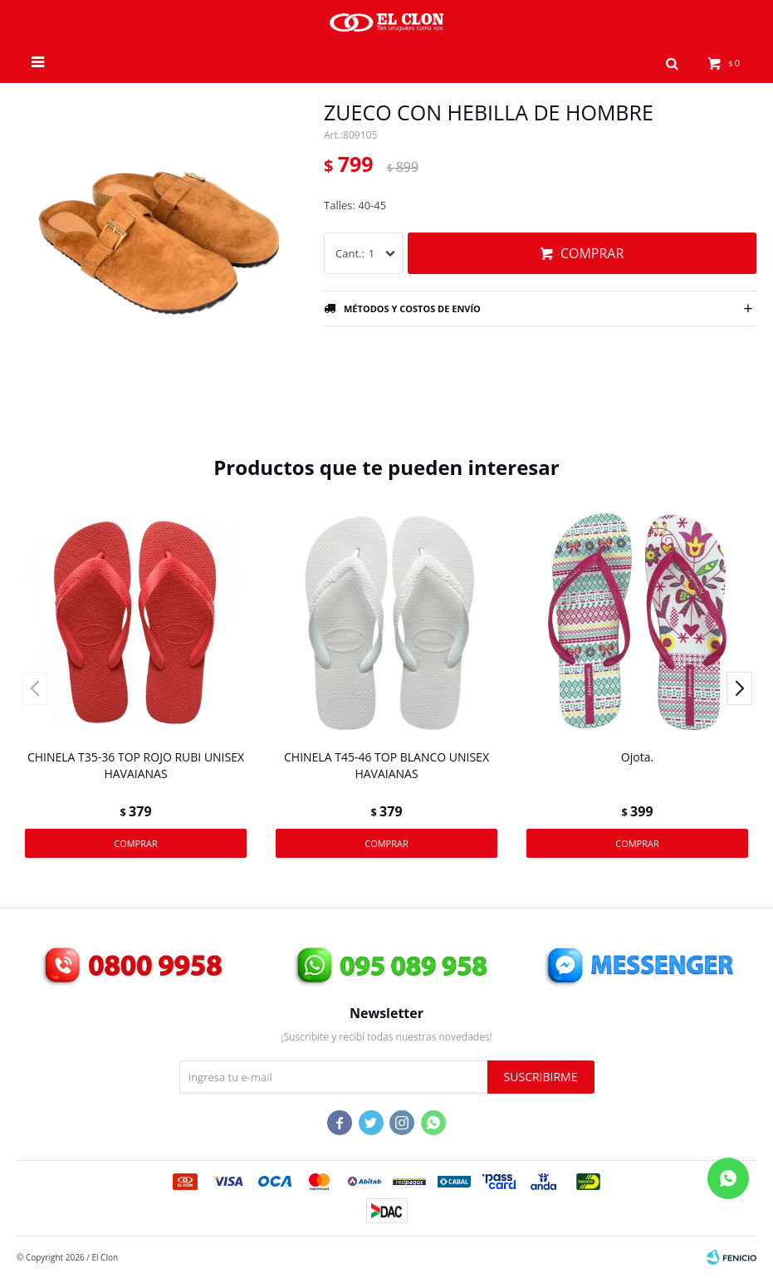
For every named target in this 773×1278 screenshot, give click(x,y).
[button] (672, 62)
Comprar (592, 253)
